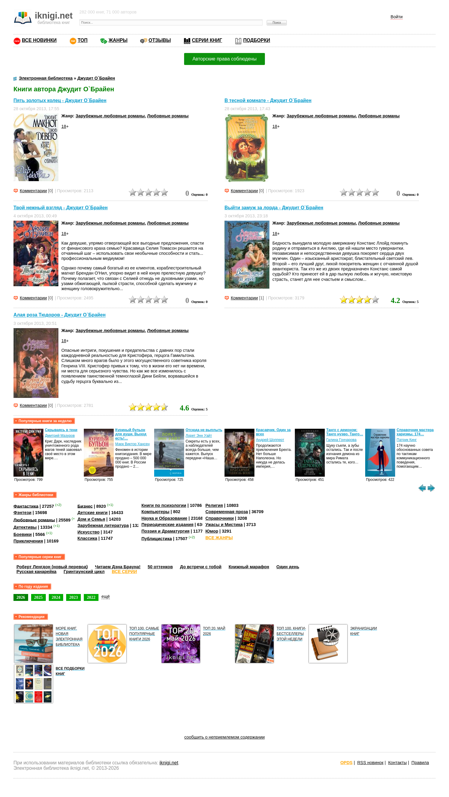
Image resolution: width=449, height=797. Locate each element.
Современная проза (226, 511)
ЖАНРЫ (118, 40)
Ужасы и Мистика (223, 524)
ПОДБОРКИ (256, 40)
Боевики (22, 534)
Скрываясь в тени (61, 430)
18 (63, 126)
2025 (38, 597)
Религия (214, 505)
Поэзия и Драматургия (165, 531)
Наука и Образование (164, 518)
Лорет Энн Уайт (199, 436)
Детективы (25, 527)
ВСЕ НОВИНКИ (39, 40)
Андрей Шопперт (270, 440)
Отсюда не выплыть (204, 430)
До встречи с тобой (201, 566)
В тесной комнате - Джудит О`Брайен (268, 100)
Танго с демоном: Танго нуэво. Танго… (344, 432)
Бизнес (85, 506)
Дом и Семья (91, 519)
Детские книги (93, 512)
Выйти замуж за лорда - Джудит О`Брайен (273, 207)
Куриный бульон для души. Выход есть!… (130, 434)
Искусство (89, 532)
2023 (73, 597)
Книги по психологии (163, 505)
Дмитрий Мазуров (60, 436)
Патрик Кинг (407, 440)
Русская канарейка (36, 571)
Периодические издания (167, 524)
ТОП (83, 40)
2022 (91, 597)
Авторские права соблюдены (224, 58)
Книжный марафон (249, 566)
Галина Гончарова (341, 440)
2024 (56, 597)
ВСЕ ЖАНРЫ (219, 537)
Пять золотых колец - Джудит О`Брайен (60, 100)
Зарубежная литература (103, 525)
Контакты (397, 762)
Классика (87, 538)
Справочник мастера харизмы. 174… (415, 432)
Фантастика (25, 506)
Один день (287, 566)
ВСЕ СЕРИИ (124, 571)
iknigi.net (169, 762)
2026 (20, 597)
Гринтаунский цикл (84, 571)
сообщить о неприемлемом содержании (224, 737)
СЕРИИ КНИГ (207, 40)
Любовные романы (168, 115)
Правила (420, 762)
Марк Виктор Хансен (132, 444)
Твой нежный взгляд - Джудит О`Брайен (60, 207)
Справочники (219, 518)
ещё (105, 596)
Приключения (28, 541)
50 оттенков (160, 566)
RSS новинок (370, 762)
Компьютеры (155, 511)
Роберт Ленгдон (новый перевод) (52, 566)
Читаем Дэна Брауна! (117, 566)
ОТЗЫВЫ (159, 40)
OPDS (346, 762)
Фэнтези (22, 512)
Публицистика (156, 538)
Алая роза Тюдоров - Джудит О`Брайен (59, 315)
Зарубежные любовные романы (110, 115)
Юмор (211, 531)
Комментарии (33, 190)
